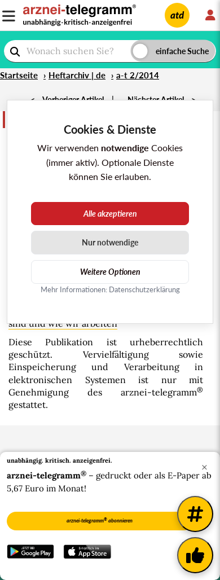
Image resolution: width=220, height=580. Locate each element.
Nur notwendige (110, 242)
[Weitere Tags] (195, 514)
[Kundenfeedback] (195, 555)
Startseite (19, 75)
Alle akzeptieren (110, 213)
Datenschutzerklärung (144, 289)
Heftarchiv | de (77, 75)
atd (177, 15)
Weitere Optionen (110, 271)
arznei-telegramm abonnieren (100, 520)
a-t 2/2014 (137, 75)
